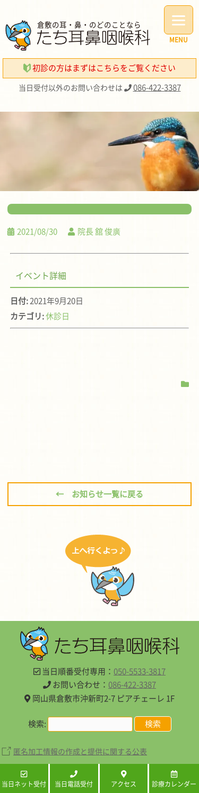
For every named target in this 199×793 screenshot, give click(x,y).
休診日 (58, 316)
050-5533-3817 (140, 671)
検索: (37, 723)
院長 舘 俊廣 (98, 231)
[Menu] (178, 19)
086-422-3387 (157, 87)
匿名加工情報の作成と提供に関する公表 (80, 751)
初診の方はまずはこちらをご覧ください (99, 68)
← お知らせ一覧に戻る (99, 494)
